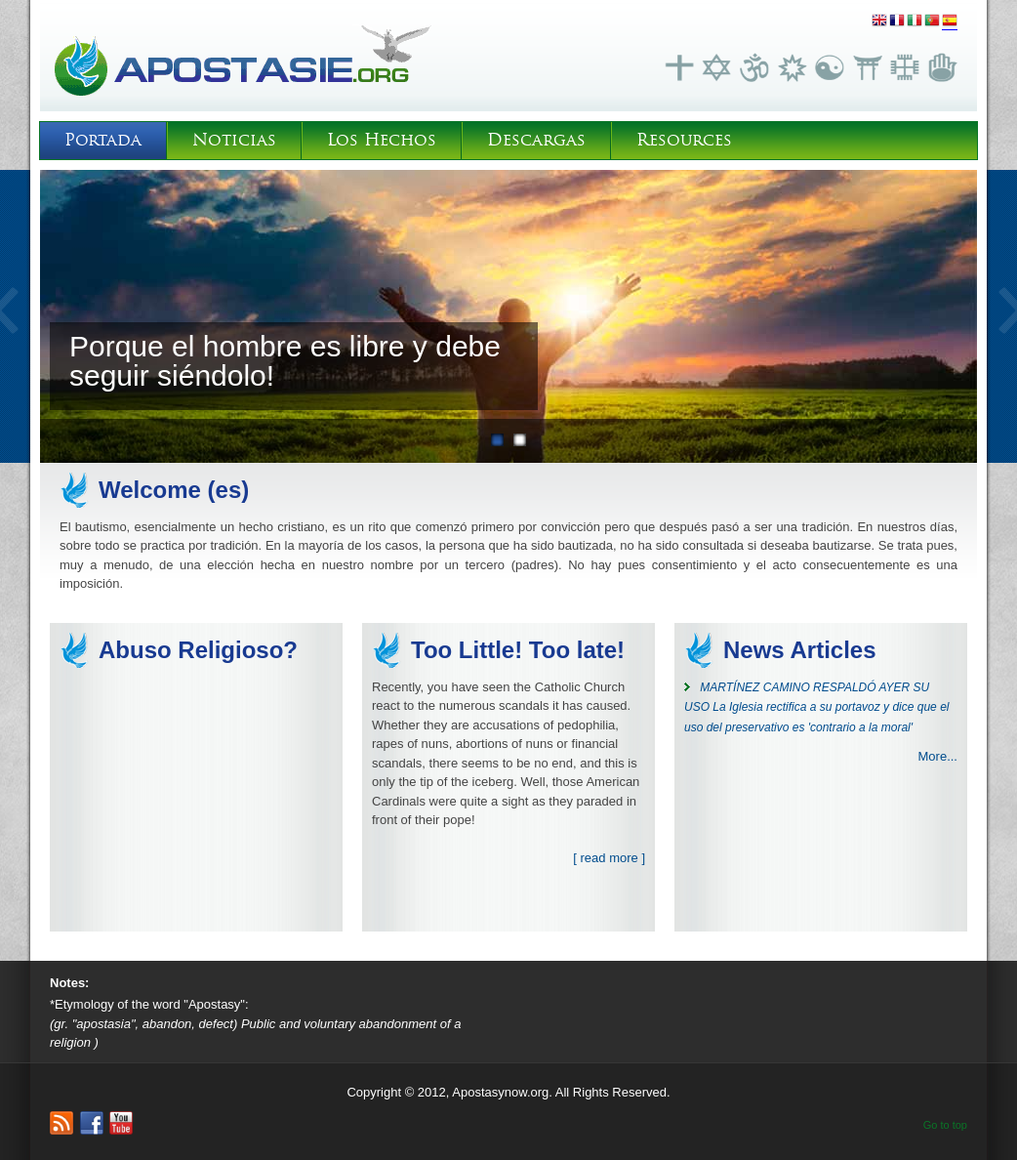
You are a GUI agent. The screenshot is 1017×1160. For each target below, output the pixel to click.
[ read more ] (609, 857)
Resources (684, 140)
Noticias (234, 140)
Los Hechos (381, 140)
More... (937, 756)
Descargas (536, 140)
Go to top (945, 1125)
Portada (103, 140)
